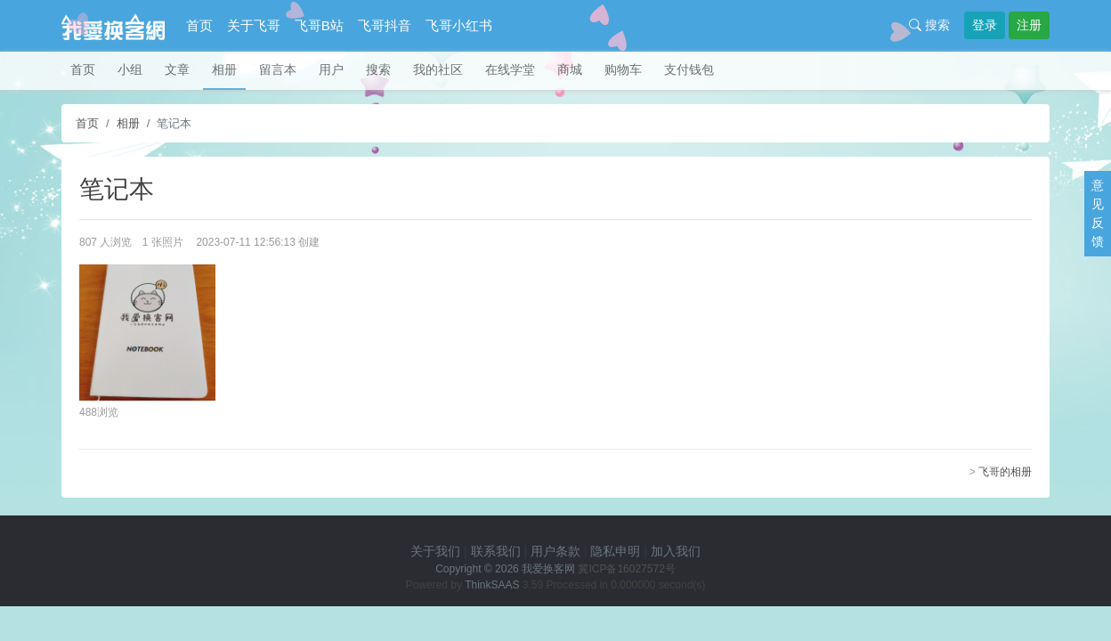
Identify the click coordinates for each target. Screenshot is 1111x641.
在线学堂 (510, 69)
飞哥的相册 (1005, 472)
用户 (331, 69)
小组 (130, 69)
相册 (224, 69)
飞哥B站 (319, 25)
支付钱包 (689, 69)
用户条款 (555, 551)
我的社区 (438, 69)
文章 (177, 69)
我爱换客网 (548, 569)
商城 (569, 69)
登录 (984, 25)
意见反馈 (1097, 213)
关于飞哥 (253, 25)
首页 (199, 25)
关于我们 (435, 551)
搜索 (929, 25)
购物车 (623, 69)
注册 (1029, 25)
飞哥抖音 (384, 25)
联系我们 (496, 551)
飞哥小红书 (459, 25)
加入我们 (676, 551)
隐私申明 (615, 551)
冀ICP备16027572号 (626, 569)
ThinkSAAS (492, 585)
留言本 (277, 69)
